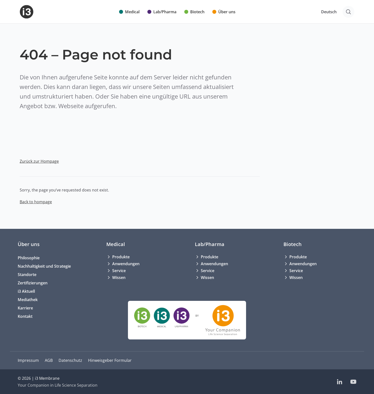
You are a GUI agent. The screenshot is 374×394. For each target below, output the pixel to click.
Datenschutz (70, 360)
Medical (115, 244)
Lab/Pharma (209, 244)
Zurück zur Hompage (39, 161)
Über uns (29, 244)
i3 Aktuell (26, 291)
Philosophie (29, 258)
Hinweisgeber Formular (110, 360)
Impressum (28, 360)
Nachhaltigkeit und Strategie (44, 266)
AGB (49, 360)
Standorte (27, 274)
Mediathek (28, 299)
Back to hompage (36, 201)
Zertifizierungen (32, 283)
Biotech (292, 244)
